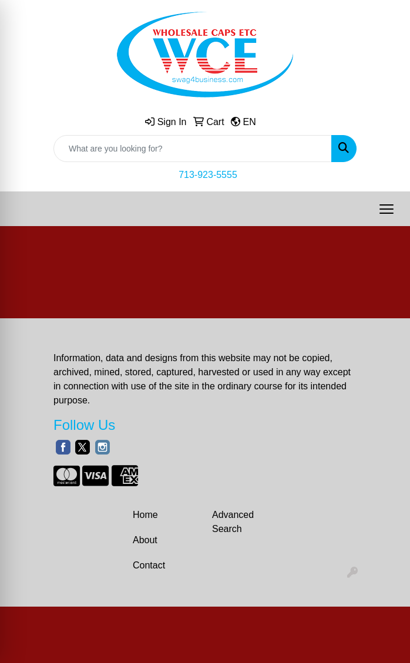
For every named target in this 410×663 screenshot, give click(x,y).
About (145, 540)
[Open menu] (386, 209)
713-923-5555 (208, 175)
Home (145, 515)
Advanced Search (233, 522)
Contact (149, 565)
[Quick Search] (192, 148)
